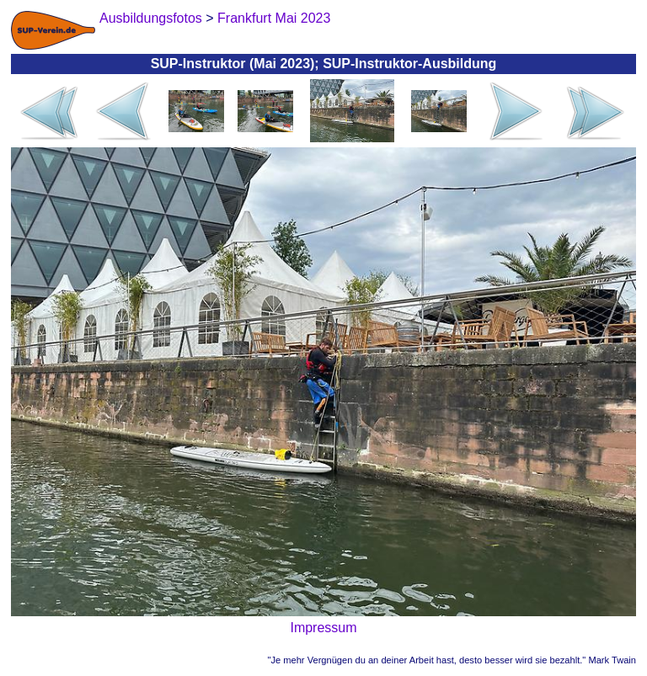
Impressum (323, 627)
